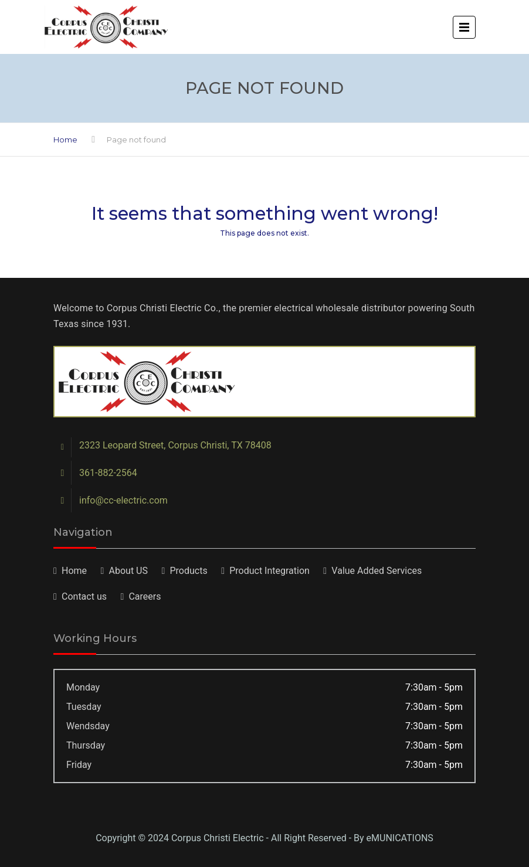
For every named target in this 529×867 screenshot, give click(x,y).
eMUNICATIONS (400, 838)
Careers (144, 596)
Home (65, 139)
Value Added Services (376, 570)
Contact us (84, 596)
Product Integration (269, 570)
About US (128, 570)
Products (188, 570)
